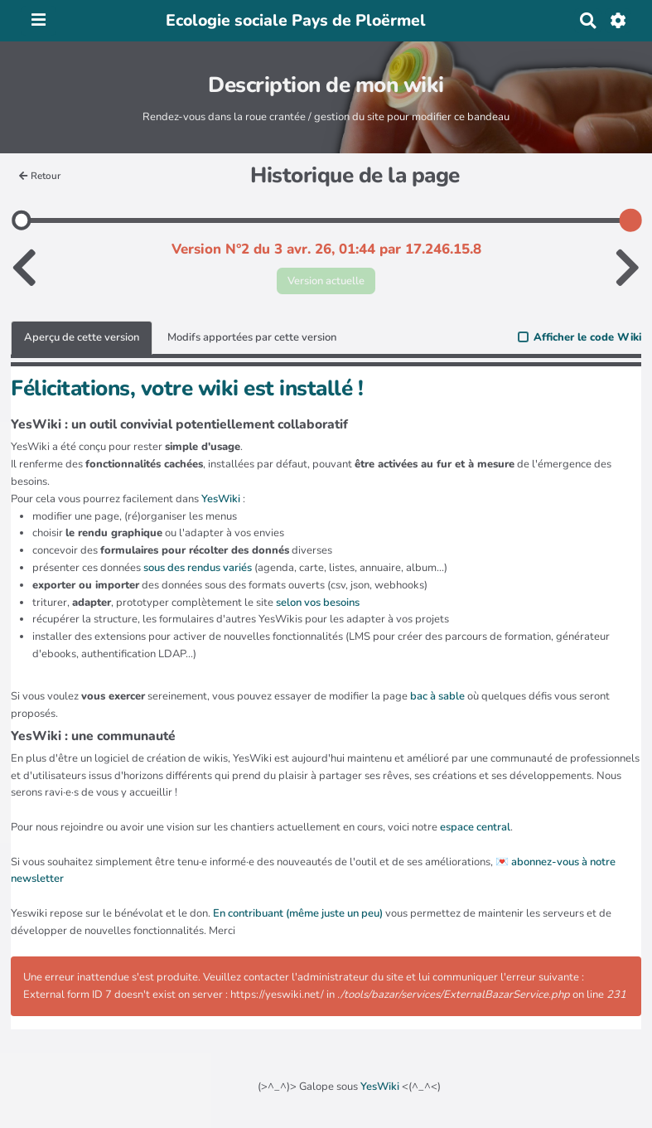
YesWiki (379, 1086)
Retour (39, 175)
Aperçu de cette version (81, 337)
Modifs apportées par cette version (251, 337)
